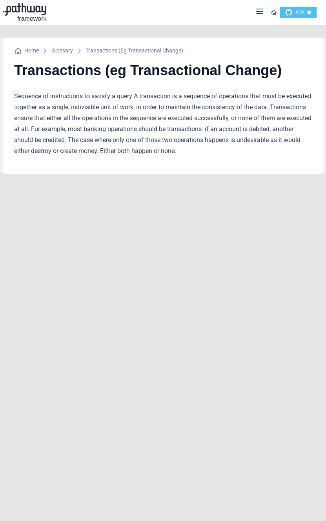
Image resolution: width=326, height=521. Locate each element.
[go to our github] (298, 12)
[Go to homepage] (274, 12)
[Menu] (259, 13)
